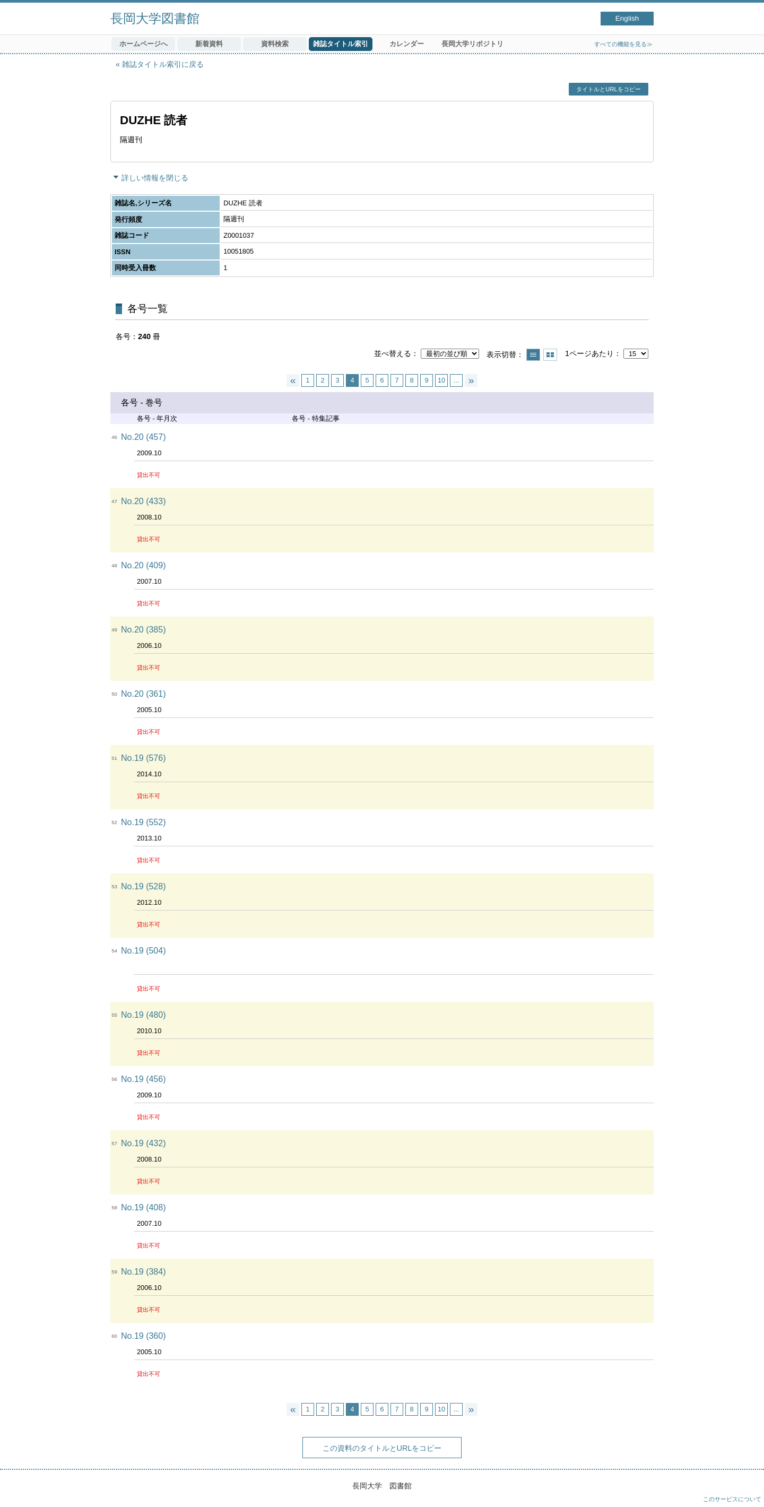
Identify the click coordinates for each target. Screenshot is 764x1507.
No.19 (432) (143, 1143)
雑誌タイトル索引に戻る (163, 64)
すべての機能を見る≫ (623, 44)
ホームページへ (143, 44)
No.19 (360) (143, 1335)
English (627, 18)
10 (441, 380)
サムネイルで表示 (550, 355)
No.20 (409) (143, 565)
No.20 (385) (143, 629)
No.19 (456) (143, 1079)
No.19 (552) (143, 822)
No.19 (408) (143, 1207)
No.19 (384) (143, 1271)
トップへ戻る (745, 1488)
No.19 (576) (143, 758)
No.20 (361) (143, 693)
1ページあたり (589, 353)
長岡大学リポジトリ (472, 44)
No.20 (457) (143, 436)
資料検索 (275, 44)
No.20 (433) (143, 501)
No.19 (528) (143, 886)
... (456, 380)
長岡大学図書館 (154, 18)
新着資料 (209, 44)
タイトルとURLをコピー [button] (608, 89)
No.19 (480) (143, 1014)
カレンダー (406, 44)
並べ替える (392, 353)
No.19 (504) (143, 950)
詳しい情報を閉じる (154, 178)
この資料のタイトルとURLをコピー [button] (382, 1448)
